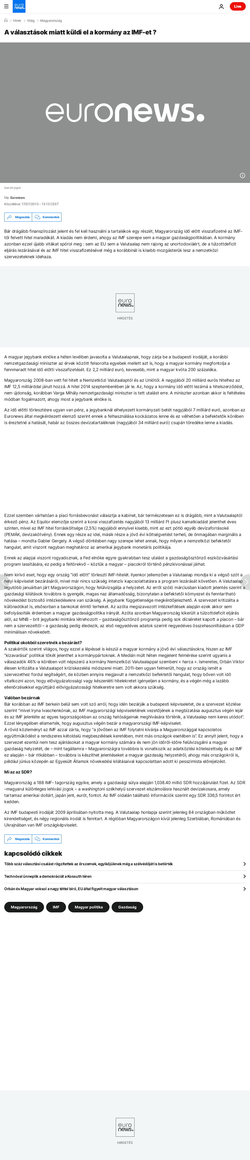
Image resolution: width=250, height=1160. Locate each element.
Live (238, 6)
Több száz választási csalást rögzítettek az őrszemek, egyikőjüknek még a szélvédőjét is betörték (88, 864)
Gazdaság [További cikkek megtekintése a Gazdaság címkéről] (127, 907)
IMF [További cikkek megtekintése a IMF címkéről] (56, 907)
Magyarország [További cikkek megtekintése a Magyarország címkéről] (24, 907)
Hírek (17, 20)
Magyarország (51, 20)
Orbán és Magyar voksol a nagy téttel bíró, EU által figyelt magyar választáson (71, 888)
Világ (30, 20)
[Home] (5, 20)
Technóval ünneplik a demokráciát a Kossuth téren (48, 876)
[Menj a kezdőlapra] (19, 6)
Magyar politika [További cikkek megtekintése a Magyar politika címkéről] (89, 907)
